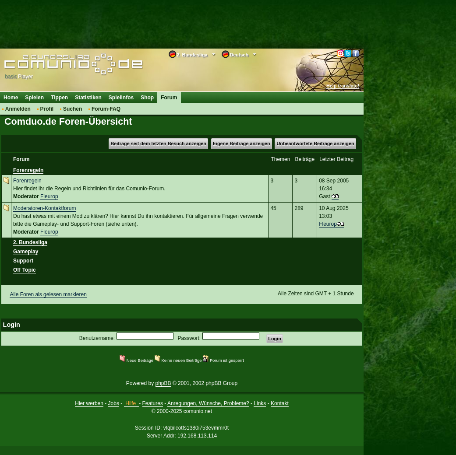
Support (23, 261)
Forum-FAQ (106, 109)
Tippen (59, 97)
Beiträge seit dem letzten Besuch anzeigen (158, 143)
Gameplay (25, 251)
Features (152, 403)
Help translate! (342, 85)
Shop (147, 97)
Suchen (72, 109)
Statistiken (88, 97)
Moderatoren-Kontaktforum (44, 208)
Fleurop (49, 196)
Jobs (113, 403)
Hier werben (89, 403)
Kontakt (280, 403)
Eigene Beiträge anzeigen (241, 143)
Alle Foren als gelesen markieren (48, 294)
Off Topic (24, 270)
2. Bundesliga (30, 242)
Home (11, 97)
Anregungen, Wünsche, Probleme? (208, 403)
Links (260, 403)
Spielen (34, 97)
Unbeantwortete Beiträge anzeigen (315, 143)
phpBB (163, 383)
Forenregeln (28, 170)
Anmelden (18, 109)
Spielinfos (121, 97)
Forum (169, 97)
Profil (47, 109)
